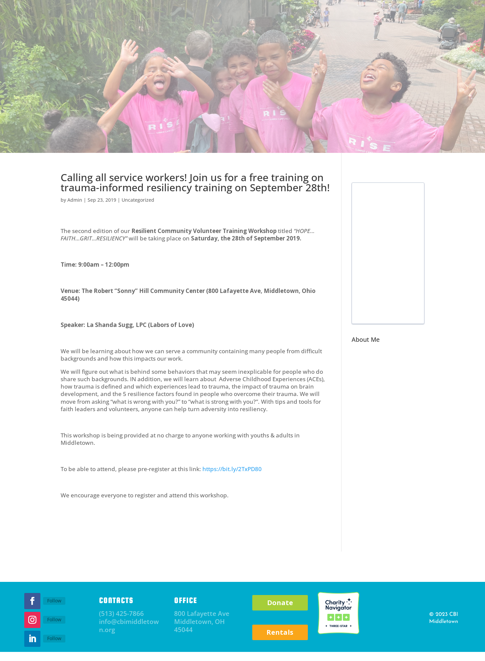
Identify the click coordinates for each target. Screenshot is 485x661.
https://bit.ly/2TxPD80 (232, 469)
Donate (280, 602)
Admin (74, 200)
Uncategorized (138, 200)
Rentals (279, 632)
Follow (54, 600)
